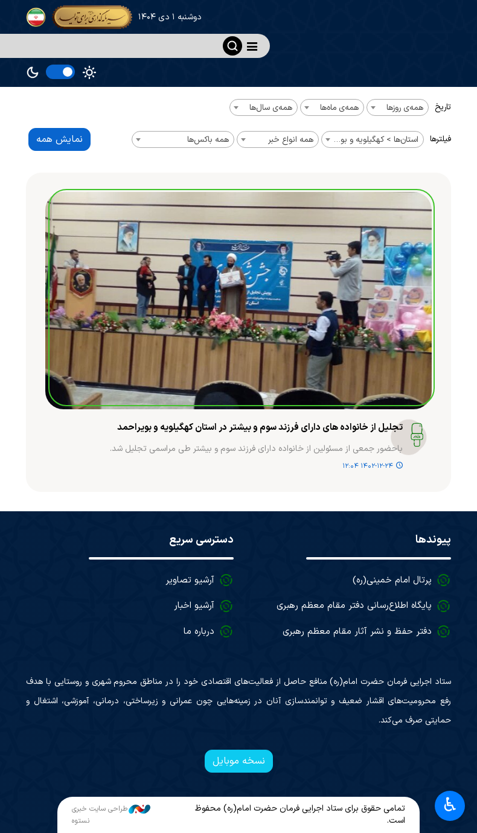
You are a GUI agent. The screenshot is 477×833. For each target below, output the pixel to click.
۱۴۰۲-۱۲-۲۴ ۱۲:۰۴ (367, 466)
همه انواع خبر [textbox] (290, 139)
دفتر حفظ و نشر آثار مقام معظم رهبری (357, 632)
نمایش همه (59, 139)
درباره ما (199, 632)
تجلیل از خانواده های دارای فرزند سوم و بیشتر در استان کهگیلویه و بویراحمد (260, 428)
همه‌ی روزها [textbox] (404, 107)
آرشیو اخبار (194, 606)
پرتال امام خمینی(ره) (392, 580)
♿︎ (450, 804)
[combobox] (398, 107)
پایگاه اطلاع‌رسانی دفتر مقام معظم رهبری (354, 606)
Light (89, 72)
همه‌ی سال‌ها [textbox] (270, 107)
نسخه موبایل (239, 761)
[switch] (60, 72)
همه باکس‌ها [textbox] (208, 139)
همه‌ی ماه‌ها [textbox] (339, 107)
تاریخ (443, 107)
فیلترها (440, 139)
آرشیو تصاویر (189, 580)
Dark (32, 72)
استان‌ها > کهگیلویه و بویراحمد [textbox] (370, 139)
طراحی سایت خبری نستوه (111, 814)
